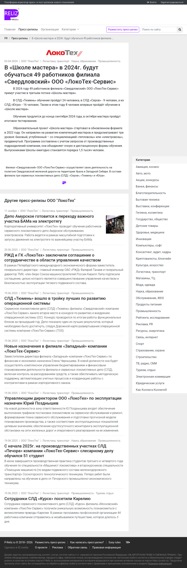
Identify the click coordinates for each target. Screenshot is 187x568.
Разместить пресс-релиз (123, 29)
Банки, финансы (147, 186)
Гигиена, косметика (149, 212)
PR (5, 38)
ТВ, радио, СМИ (146, 363)
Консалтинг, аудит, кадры (153, 252)
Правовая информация (106, 547)
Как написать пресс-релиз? (87, 542)
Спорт (140, 344)
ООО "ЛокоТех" (30, 61)
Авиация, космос (147, 167)
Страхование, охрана (150, 350)
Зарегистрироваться (172, 2)
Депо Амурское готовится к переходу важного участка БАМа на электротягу (49, 219)
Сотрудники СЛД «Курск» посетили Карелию (47, 498)
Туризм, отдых (105, 493)
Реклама (57, 547)
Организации (50, 29)
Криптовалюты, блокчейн (153, 258)
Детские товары (147, 226)
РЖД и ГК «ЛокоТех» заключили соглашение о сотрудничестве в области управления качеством (52, 257)
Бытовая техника (147, 199)
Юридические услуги (150, 383)
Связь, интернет (147, 337)
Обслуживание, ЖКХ (150, 298)
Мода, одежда (145, 285)
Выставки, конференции (152, 206)
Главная (10, 29)
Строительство (146, 357)
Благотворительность (151, 193)
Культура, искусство (149, 265)
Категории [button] (69, 29)
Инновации (143, 239)
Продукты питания (149, 304)
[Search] (159, 29)
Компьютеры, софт (149, 245)
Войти (153, 2)
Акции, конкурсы (147, 180)
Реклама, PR (144, 324)
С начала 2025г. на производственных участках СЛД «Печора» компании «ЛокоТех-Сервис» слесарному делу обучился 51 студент (58, 451)
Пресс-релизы (28, 29)
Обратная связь (77, 547)
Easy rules (115, 542)
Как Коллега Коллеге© (151, 390)
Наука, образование (83, 61)
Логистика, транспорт (56, 61)
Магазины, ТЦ (145, 278)
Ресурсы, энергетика (150, 331)
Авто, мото (143, 173)
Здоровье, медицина (150, 232)
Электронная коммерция (153, 376)
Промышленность (109, 61)
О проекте (41, 547)
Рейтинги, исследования (153, 317)
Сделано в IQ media (16, 547)
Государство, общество (152, 219)
